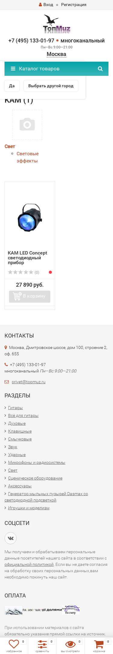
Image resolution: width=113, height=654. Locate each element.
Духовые (17, 423)
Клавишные (20, 431)
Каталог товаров (35, 69)
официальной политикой (29, 564)
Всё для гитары (23, 415)
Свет (10, 146)
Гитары (15, 407)
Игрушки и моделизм (28, 507)
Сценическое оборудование (35, 478)
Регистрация (73, 4)
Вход (46, 4)
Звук (12, 446)
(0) (23, 272)
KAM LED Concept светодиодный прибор (27, 257)
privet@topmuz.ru (29, 381)
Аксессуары (20, 485)
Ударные (17, 454)
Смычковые (20, 439)
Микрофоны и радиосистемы (36, 462)
